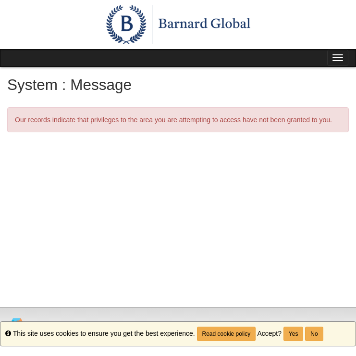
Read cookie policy (226, 334)
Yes (293, 334)
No (314, 334)
